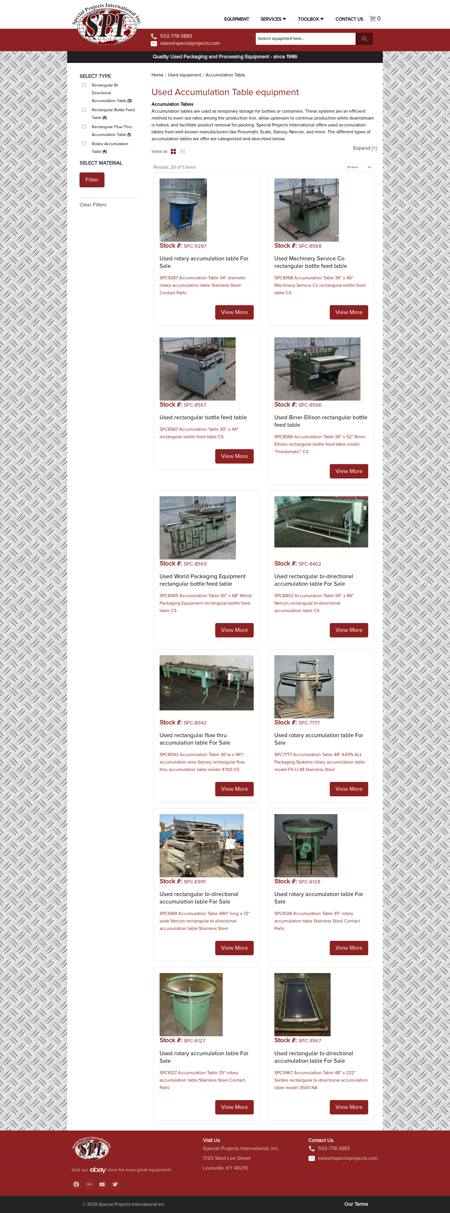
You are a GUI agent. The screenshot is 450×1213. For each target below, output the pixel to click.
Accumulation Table (225, 75)
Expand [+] (365, 148)
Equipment (236, 19)
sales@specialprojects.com (185, 43)
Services (271, 19)
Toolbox (308, 19)
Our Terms (356, 1204)
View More (234, 312)
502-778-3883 (171, 36)
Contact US (349, 19)
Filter (92, 180)
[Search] (306, 39)
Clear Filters (92, 204)
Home (158, 75)
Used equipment (184, 75)
